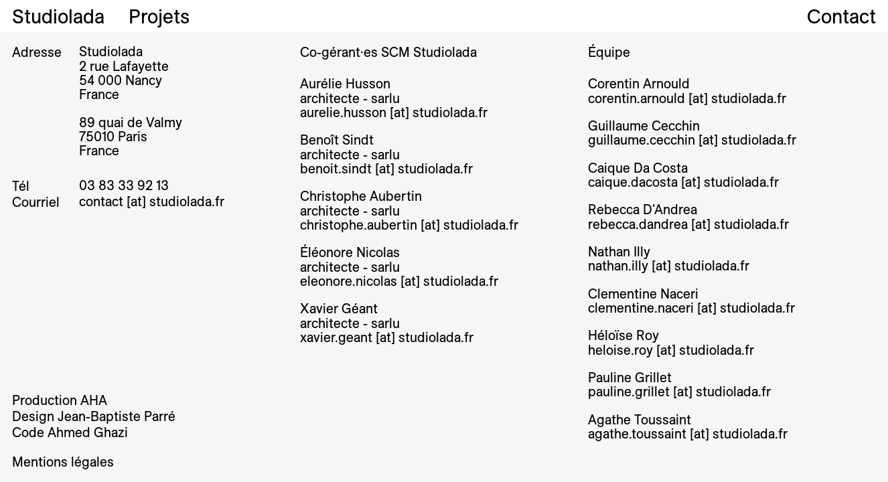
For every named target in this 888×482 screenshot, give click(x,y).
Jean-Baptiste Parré (116, 416)
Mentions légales (63, 461)
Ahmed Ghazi (88, 432)
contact (103, 201)
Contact (841, 16)
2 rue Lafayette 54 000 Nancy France (124, 80)
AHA (93, 400)
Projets (159, 16)
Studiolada (58, 16)
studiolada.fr (186, 201)
